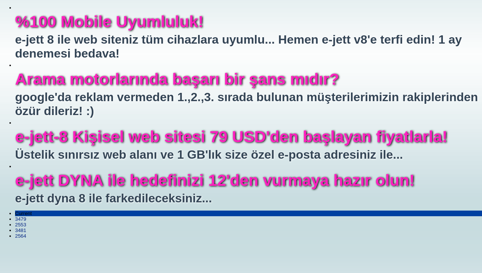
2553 (20, 225)
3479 (20, 219)
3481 (20, 230)
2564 (20, 236)
